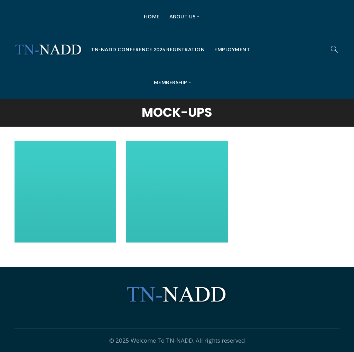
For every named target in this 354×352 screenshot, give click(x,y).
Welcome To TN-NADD (162, 340)
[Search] (334, 49)
